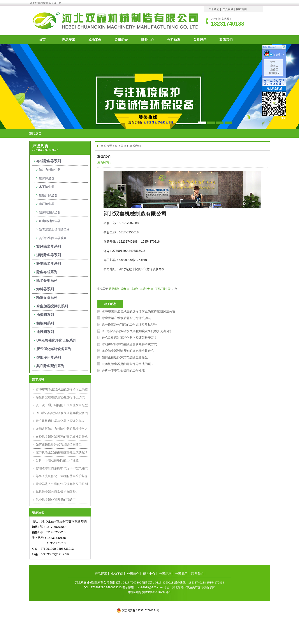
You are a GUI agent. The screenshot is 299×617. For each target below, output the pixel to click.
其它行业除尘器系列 (53, 238)
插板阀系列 (45, 315)
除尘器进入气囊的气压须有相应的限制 (62, 484)
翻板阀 (125, 288)
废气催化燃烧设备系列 (53, 349)
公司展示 (199, 40)
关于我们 (214, 9)
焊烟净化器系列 (48, 357)
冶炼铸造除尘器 (49, 212)
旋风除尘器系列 (48, 246)
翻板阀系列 (45, 323)
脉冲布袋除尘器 (49, 169)
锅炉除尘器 (46, 178)
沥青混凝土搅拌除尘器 (54, 229)
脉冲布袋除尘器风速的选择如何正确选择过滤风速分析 (138, 311)
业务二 (274, 65)
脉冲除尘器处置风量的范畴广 (56, 499)
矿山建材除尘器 (49, 221)
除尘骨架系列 (46, 280)
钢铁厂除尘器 (48, 195)
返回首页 (120, 146)
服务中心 (147, 40)
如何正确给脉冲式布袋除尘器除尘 (125, 357)
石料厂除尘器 (163, 288)
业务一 (274, 61)
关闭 (283, 118)
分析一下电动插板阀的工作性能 (123, 370)
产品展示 (68, 40)
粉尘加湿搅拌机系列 (52, 306)
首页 (42, 40)
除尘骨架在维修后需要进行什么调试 (126, 318)
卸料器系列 (45, 289)
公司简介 (121, 40)
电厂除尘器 (46, 204)
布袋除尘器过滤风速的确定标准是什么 (128, 351)
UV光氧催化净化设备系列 (56, 340)
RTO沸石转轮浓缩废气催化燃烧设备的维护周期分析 (137, 331)
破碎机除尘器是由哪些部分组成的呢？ (128, 364)
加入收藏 (228, 9)
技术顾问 (274, 73)
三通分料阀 (147, 288)
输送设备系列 (46, 298)
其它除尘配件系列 (50, 366)
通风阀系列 (45, 332)
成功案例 (94, 40)
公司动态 (173, 40)
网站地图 (241, 9)
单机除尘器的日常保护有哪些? (56, 492)
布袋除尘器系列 (48, 161)
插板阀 (135, 288)
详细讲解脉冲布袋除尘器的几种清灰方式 (129, 344)
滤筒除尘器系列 (48, 255)
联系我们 (226, 40)
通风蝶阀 (114, 288)
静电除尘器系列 (48, 263)
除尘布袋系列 (46, 272)
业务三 (274, 69)
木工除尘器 (46, 187)
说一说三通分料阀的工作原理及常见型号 (129, 324)
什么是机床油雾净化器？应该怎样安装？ (129, 337)
